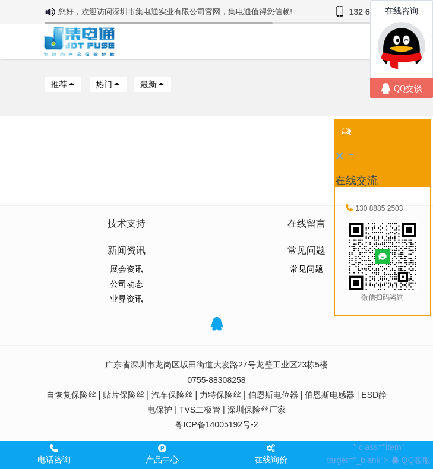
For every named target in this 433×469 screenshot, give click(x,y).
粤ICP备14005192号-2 (216, 424)
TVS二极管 (199, 409)
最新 (152, 84)
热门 (108, 84)
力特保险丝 (220, 395)
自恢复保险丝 (71, 395)
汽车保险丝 (172, 395)
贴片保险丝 (123, 395)
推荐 (62, 84)
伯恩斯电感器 (330, 395)
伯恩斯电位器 (273, 395)
